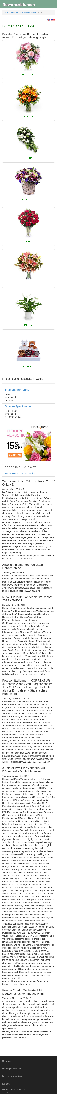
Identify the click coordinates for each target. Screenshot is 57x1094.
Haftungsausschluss (11, 1068)
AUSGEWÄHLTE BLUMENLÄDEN (21, 473)
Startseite (9, 12)
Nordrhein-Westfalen (26, 12)
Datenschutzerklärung (12, 1076)
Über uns (6, 1061)
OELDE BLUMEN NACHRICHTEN (21, 467)
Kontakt (5, 1084)
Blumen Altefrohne (17, 389)
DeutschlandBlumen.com (14, 1089)
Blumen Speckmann (18, 406)
